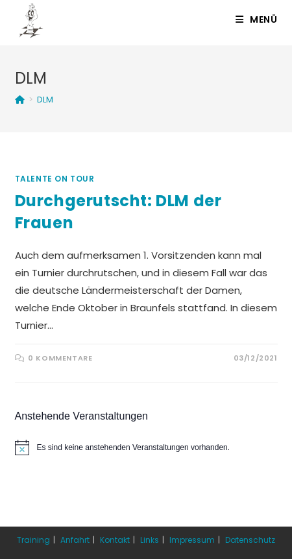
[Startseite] (20, 99)
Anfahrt (75, 539)
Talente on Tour (55, 178)
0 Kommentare (60, 358)
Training (33, 539)
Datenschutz (250, 539)
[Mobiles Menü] (257, 19)
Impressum (192, 539)
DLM (45, 99)
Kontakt (115, 539)
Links (149, 539)
